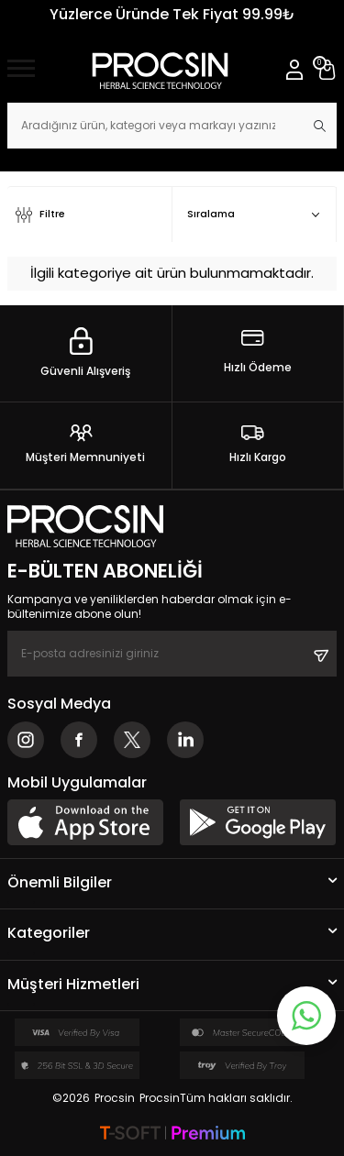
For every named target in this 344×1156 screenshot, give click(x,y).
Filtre (40, 215)
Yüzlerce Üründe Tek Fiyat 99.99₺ (172, 14)
